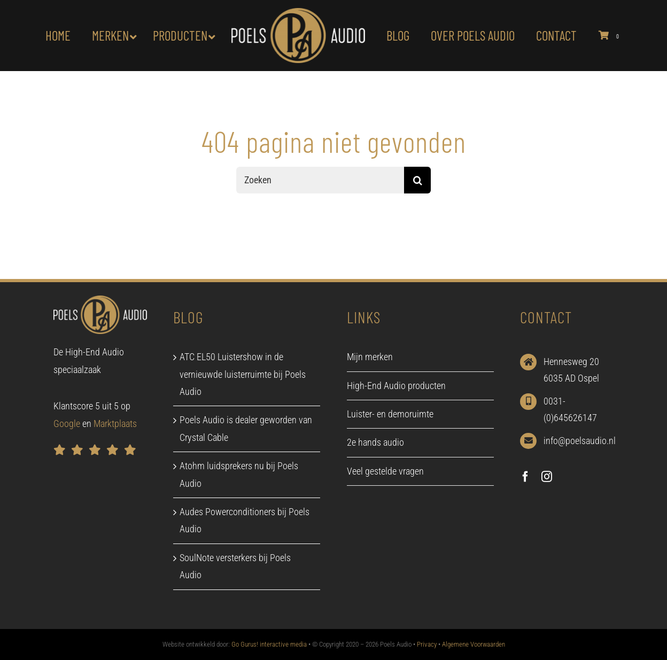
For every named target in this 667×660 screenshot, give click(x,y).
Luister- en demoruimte (390, 414)
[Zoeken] (320, 180)
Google (66, 423)
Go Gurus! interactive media (269, 644)
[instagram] (546, 476)
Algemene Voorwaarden (473, 644)
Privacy (427, 644)
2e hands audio (375, 442)
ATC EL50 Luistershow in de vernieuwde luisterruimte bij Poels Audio (243, 374)
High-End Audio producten (396, 385)
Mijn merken (370, 356)
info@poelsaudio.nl (580, 440)
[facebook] (525, 476)
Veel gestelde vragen (385, 471)
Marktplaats (115, 423)
